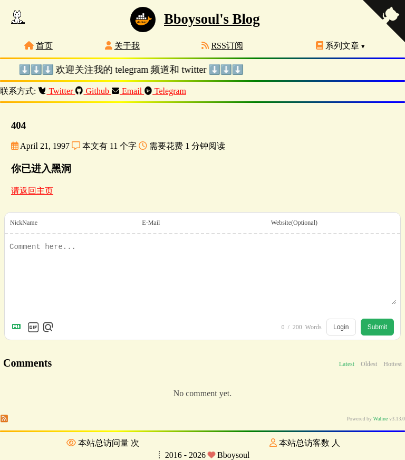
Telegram (165, 91)
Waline (380, 418)
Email (128, 91)
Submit (377, 327)
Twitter (56, 91)
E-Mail (151, 222)
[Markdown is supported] (18, 327)
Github (93, 91)
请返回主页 (32, 190)
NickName (23, 222)
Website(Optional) (294, 222)
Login (341, 327)
